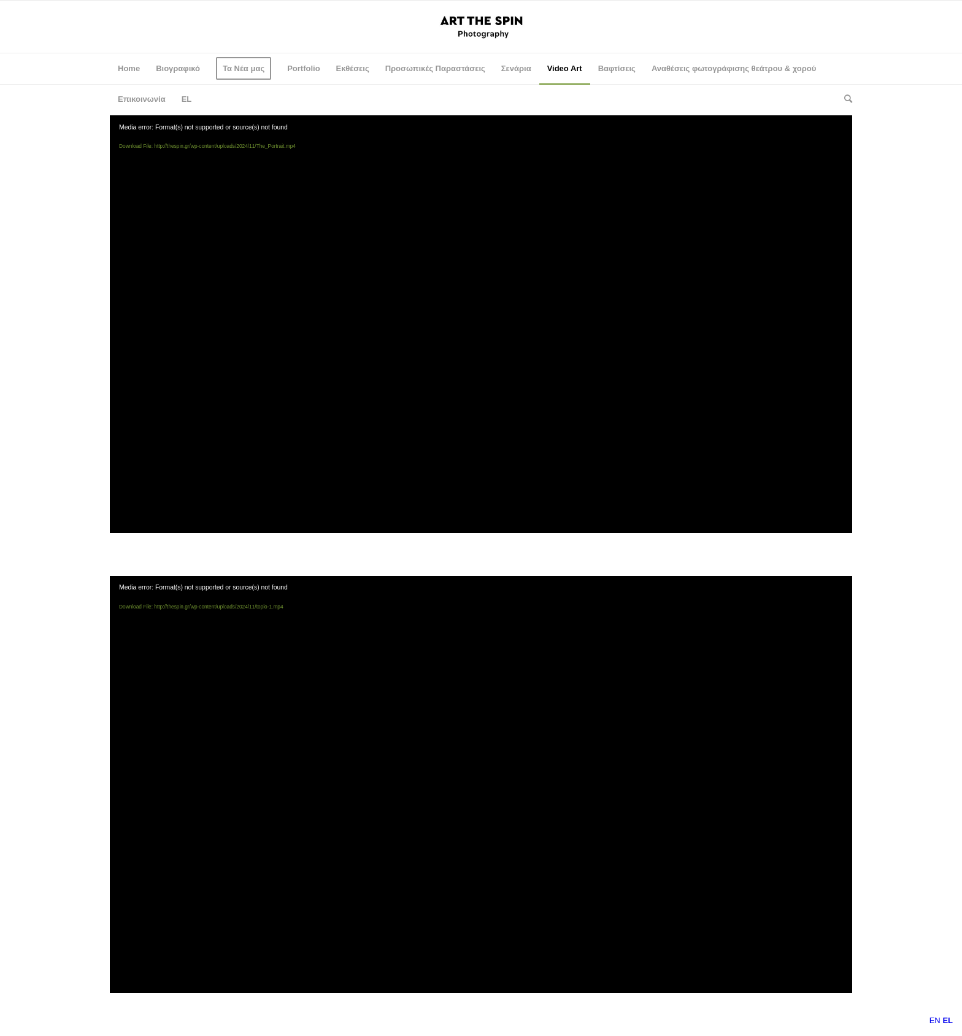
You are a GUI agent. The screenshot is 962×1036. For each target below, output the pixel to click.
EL (187, 99)
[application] (481, 324)
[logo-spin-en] (481, 27)
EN (935, 1020)
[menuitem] (129, 68)
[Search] (844, 99)
